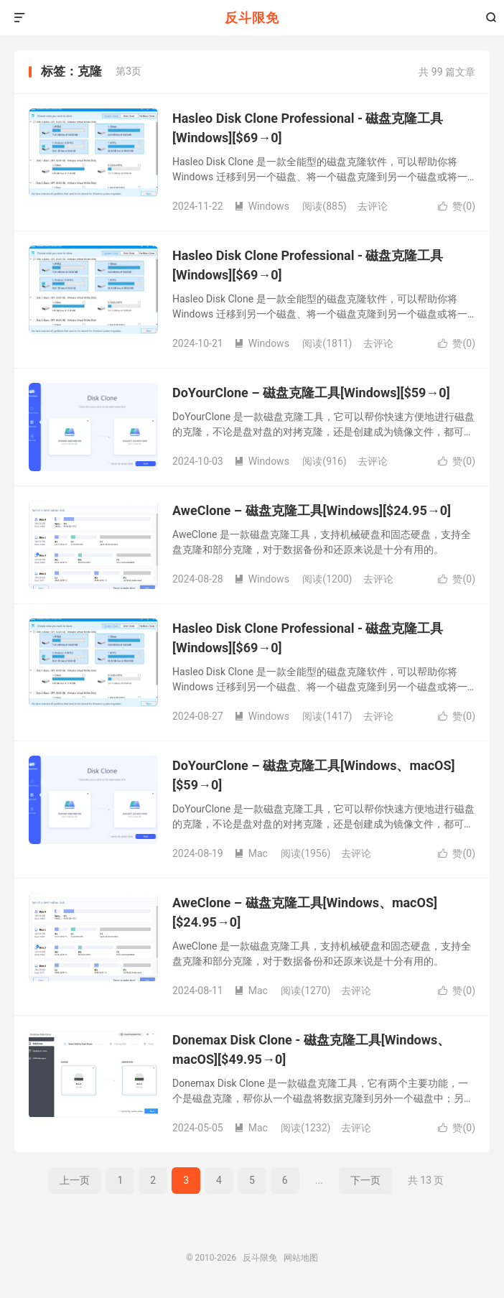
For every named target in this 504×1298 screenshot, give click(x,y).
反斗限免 (252, 17)
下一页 (365, 1180)
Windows (261, 206)
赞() (456, 206)
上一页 (75, 1180)
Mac (251, 853)
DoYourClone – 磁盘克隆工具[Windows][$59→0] (311, 392)
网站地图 (301, 1258)
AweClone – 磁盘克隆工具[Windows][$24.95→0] (311, 510)
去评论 (373, 206)
